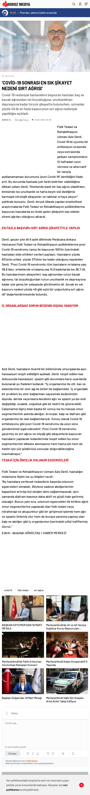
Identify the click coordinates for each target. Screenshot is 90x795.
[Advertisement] (28, 148)
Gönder (12, 753)
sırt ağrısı (38, 590)
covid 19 (8, 590)
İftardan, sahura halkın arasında (38, 12)
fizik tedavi (23, 590)
